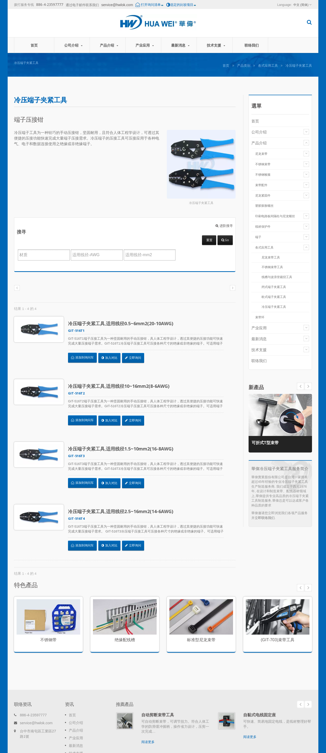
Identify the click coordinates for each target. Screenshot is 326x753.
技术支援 (215, 45)
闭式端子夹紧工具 (274, 287)
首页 (34, 45)
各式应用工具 (268, 65)
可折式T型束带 (267, 441)
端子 (258, 237)
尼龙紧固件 (262, 195)
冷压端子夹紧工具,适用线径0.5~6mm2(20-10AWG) (123, 323)
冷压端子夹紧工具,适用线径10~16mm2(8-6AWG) (122, 378)
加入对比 (112, 357)
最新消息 (180, 45)
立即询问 (136, 357)
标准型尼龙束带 (201, 609)
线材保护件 (262, 226)
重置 (209, 240)
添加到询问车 (85, 357)
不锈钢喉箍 (262, 174)
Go (225, 240)
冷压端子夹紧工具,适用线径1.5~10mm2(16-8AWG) (123, 433)
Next (300, 386)
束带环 (259, 317)
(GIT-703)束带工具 (277, 609)
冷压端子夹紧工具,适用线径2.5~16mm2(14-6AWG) (123, 488)
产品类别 (243, 65)
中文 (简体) (300, 5)
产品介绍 (108, 45)
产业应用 (144, 45)
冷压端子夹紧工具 (274, 306)
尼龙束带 (261, 154)
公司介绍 (73, 45)
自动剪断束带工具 (157, 676)
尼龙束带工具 (271, 257)
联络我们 (251, 45)
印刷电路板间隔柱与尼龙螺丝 (275, 216)
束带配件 (261, 185)
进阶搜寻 (224, 226)
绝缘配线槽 (125, 609)
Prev (308, 386)
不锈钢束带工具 (272, 267)
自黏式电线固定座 (259, 676)
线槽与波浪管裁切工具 (277, 277)
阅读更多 (148, 704)
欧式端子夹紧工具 (274, 296)
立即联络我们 (265, 518)
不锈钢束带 (262, 164)
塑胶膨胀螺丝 (264, 206)
